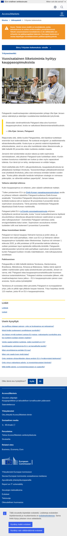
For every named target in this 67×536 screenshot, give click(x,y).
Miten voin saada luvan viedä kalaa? (15, 354)
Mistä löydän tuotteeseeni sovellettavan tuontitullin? (21, 330)
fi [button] (55, 7)
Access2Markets (9, 393)
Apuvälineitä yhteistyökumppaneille (16, 480)
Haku (61, 7)
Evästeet (5, 494)
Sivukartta (6, 439)
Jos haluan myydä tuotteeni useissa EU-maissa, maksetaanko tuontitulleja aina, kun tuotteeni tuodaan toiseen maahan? (31, 336)
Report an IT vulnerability (12, 484)
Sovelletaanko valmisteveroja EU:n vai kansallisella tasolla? (24, 346)
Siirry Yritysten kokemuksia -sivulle (32, 48)
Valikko (62, 14)
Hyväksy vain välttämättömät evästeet (26, 531)
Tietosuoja (6, 498)
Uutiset (4, 312)
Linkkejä (5, 308)
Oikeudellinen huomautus (12, 502)
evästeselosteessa (47, 516)
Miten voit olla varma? (56, 2)
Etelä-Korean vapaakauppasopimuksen (42, 192)
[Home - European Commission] (19, 461)
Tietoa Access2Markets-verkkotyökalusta (19, 435)
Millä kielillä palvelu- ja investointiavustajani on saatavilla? (23, 367)
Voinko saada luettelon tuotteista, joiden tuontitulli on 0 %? (23, 342)
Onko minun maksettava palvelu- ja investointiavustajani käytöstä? (26, 362)
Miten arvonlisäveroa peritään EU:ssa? (16, 350)
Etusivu (5, 20)
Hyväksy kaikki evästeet (20, 524)
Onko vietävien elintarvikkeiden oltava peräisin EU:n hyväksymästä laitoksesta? (31, 358)
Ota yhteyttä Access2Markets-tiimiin (17, 415)
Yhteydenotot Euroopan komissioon (17, 472)
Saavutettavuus (8, 405)
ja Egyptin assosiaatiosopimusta (33, 211)
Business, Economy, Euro (12, 449)
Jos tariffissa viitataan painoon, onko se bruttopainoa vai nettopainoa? (28, 326)
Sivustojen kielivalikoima (12, 490)
